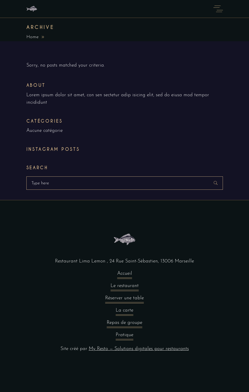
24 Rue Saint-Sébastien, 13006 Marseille (152, 261)
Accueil (124, 275)
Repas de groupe (124, 324)
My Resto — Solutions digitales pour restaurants (139, 348)
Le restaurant (125, 287)
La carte (124, 311)
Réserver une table (124, 299)
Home (32, 37)
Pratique (124, 336)
